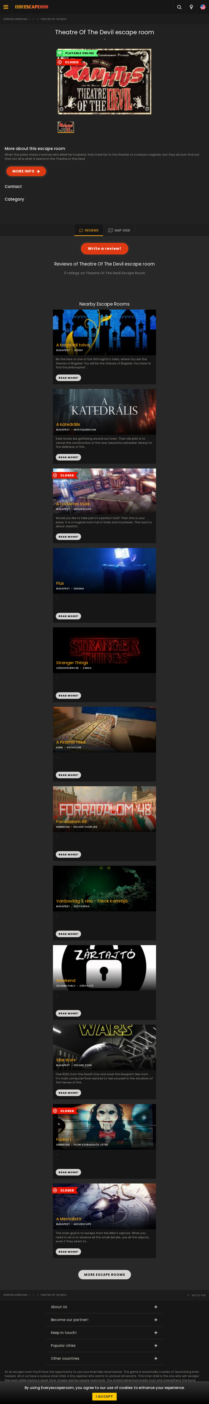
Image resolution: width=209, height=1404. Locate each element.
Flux (60, 583)
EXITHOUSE (74, 747)
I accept (104, 1396)
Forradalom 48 (71, 821)
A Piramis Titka (71, 742)
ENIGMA (79, 588)
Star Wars (66, 1060)
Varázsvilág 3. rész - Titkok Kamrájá (91, 901)
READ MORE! (68, 457)
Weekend (65, 980)
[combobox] (191, 7)
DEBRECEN (63, 827)
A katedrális (68, 424)
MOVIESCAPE (82, 509)
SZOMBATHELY (65, 986)
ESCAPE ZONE (83, 1065)
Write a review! (104, 248)
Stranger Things (72, 662)
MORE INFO (23, 171)
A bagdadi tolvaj (73, 345)
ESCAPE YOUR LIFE (85, 827)
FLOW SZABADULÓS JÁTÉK (91, 1144)
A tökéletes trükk (73, 504)
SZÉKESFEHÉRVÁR (67, 668)
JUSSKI (78, 350)
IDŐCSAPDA (82, 906)
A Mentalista (68, 1219)
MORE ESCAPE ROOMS (104, 1274)
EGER (59, 747)
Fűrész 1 (63, 1139)
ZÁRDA (87, 668)
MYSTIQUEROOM (85, 429)
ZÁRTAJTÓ (86, 986)
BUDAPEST (63, 429)
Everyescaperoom (15, 19)
